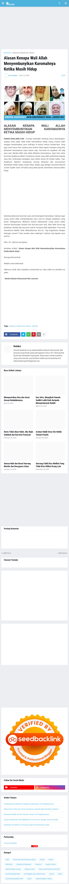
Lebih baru (7, 553)
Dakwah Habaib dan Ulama (23, 53)
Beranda (7, 53)
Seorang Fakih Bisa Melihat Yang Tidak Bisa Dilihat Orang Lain (50, 465)
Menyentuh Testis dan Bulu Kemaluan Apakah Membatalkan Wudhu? (31, 809)
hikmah (35, 326)
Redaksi (17, 346)
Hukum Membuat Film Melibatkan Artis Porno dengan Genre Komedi (31, 820)
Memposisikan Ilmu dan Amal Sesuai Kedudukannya (16, 398)
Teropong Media (10, 843)
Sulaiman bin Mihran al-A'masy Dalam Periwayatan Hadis (26, 825)
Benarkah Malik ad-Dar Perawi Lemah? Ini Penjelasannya (26, 814)
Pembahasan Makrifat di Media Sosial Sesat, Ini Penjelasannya (29, 804)
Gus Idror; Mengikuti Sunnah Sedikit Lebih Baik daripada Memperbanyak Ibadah (48, 400)
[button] (3, 3)
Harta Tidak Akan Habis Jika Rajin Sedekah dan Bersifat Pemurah (18, 433)
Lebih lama (62, 553)
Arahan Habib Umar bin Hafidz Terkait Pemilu (49, 433)
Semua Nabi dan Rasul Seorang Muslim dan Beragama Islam (17, 465)
